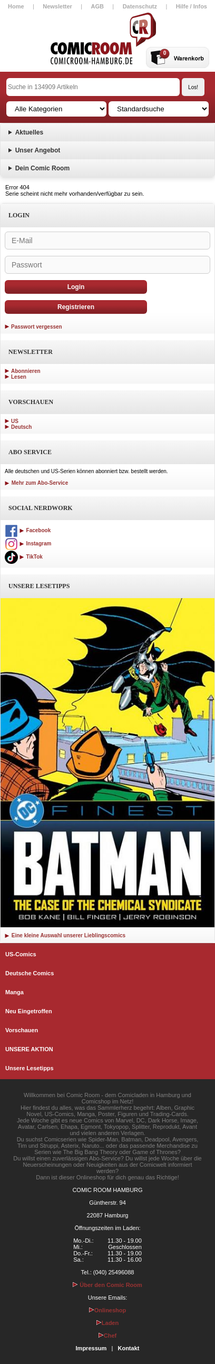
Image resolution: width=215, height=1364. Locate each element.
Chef (107, 1335)
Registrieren (75, 307)
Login (76, 287)
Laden (107, 1323)
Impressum (91, 1348)
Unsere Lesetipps (29, 1068)
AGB (97, 6)
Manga (14, 992)
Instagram (28, 543)
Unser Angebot (38, 150)
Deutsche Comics (29, 973)
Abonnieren (26, 371)
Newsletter (57, 6)
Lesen (18, 377)
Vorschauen (21, 1030)
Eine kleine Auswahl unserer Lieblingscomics (65, 935)
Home (16, 6)
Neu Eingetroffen (28, 1011)
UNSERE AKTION (29, 1049)
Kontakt (128, 1348)
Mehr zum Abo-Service (36, 483)
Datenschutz (140, 6)
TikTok (24, 557)
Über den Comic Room (107, 1285)
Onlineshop (107, 1310)
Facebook (28, 530)
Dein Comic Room (42, 168)
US (14, 421)
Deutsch (21, 427)
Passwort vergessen (36, 327)
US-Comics (20, 954)
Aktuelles (29, 132)
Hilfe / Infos (191, 6)
